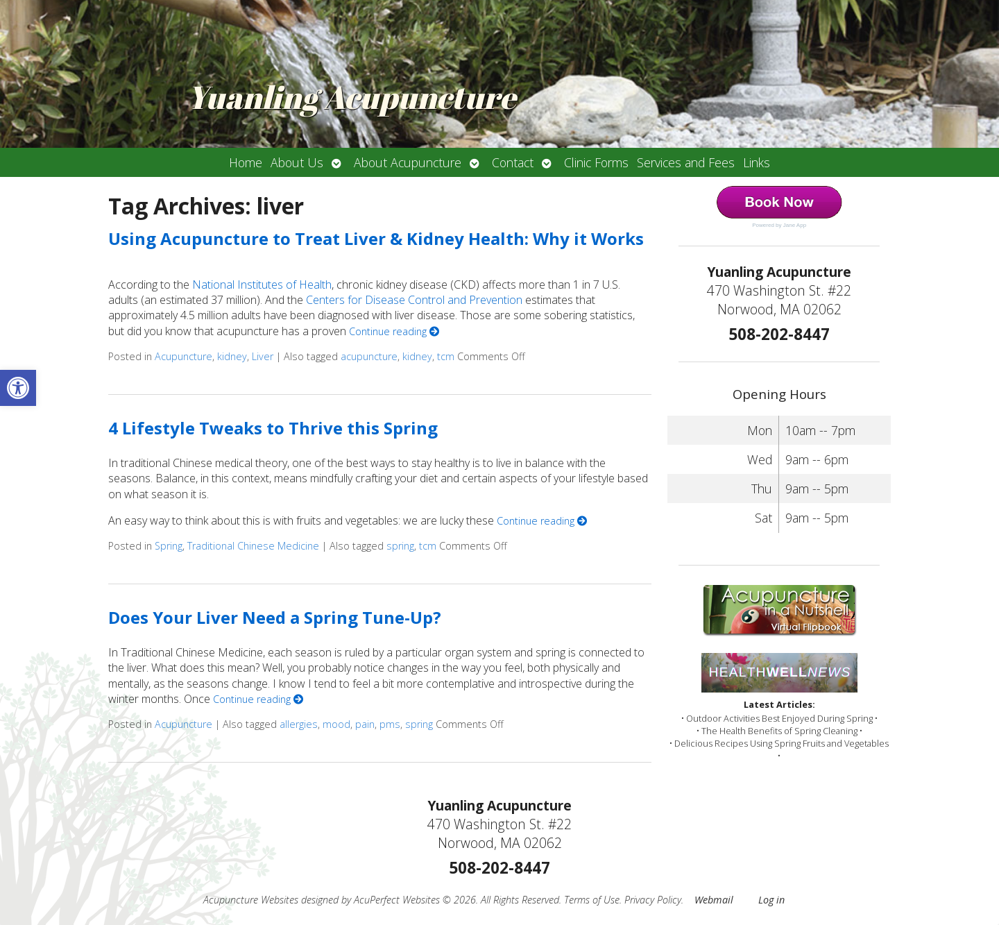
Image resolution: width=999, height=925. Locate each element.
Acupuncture (183, 356)
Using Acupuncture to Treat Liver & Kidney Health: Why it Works (376, 238)
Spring (168, 545)
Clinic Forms (596, 162)
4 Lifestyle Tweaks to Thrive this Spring (273, 427)
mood (336, 724)
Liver (262, 356)
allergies (299, 724)
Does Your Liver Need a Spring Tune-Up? (274, 617)
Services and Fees (686, 162)
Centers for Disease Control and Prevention (414, 299)
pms (389, 724)
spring (400, 545)
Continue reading (394, 331)
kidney (232, 356)
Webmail (713, 899)
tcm (445, 356)
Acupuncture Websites (250, 899)
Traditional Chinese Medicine (253, 545)
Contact (512, 162)
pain (365, 724)
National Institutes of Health (262, 284)
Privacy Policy (652, 899)
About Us (297, 162)
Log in (771, 899)
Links (756, 162)
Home (245, 162)
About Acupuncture (407, 162)
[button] (18, 388)
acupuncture (369, 356)
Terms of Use (592, 899)
